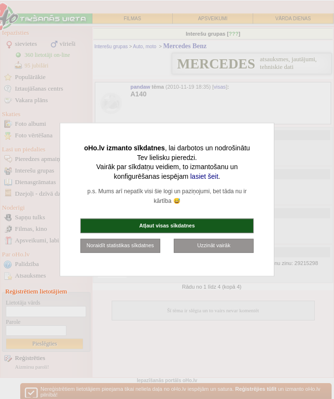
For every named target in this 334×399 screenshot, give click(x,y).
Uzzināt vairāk (214, 245)
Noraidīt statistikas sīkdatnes (120, 245)
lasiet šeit (204, 176)
